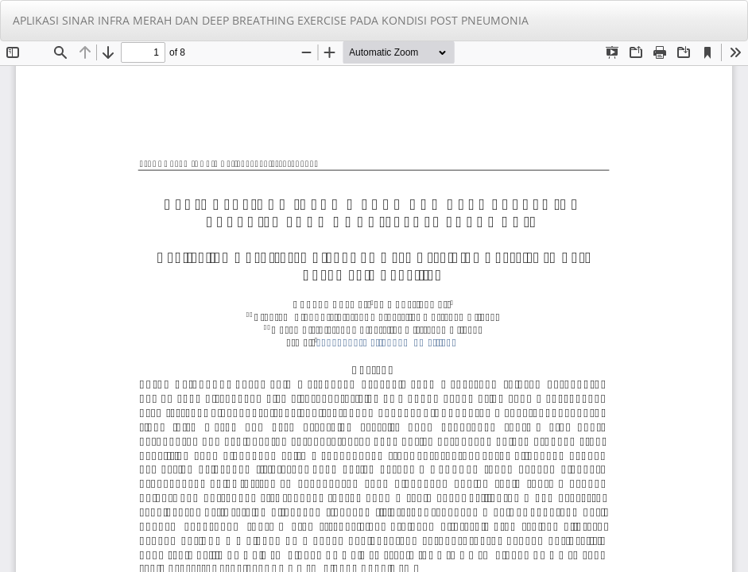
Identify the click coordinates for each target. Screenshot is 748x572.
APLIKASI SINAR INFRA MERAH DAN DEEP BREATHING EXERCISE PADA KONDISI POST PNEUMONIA (271, 20)
